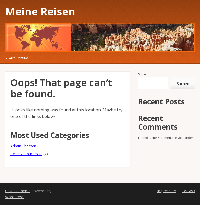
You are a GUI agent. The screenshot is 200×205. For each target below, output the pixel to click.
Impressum (166, 190)
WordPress (14, 196)
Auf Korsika (18, 58)
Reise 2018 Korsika (26, 153)
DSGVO (188, 190)
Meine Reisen (40, 11)
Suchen (143, 74)
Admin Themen (23, 145)
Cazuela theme (17, 190)
